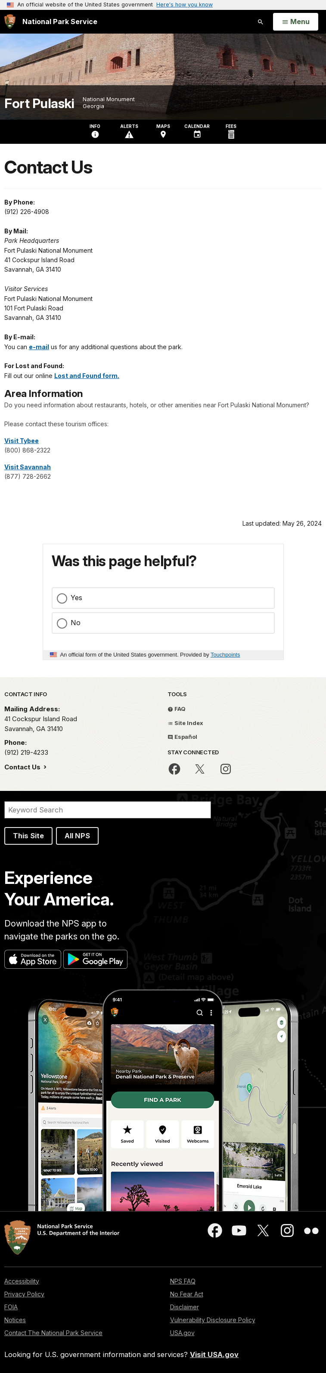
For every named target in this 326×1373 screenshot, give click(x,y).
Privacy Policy (24, 1294)
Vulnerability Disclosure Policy (212, 1319)
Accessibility (21, 1281)
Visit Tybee (21, 440)
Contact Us (23, 767)
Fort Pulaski (39, 103)
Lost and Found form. (86, 375)
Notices (15, 1319)
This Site (28, 835)
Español (182, 736)
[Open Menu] (295, 22)
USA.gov (182, 1332)
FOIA (11, 1307)
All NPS (77, 835)
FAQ (177, 708)
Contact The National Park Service (53, 1332)
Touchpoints (225, 654)
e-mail (39, 346)
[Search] (107, 809)
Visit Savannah (27, 467)
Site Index (185, 722)
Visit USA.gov (214, 1354)
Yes (76, 597)
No (76, 622)
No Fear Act (186, 1294)
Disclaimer (184, 1307)
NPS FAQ (183, 1281)
